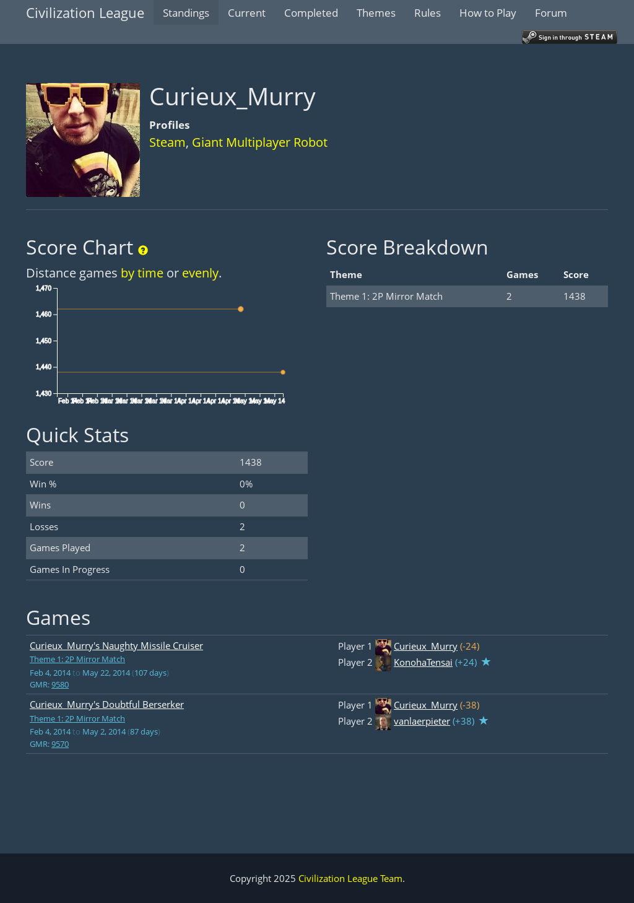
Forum (551, 13)
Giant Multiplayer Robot (260, 142)
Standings (186, 13)
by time (142, 272)
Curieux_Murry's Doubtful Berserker (107, 704)
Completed (311, 13)
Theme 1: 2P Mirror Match (77, 659)
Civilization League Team (350, 878)
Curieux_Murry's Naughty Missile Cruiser (116, 645)
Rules (427, 13)
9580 (60, 684)
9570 (60, 743)
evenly (200, 272)
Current (247, 13)
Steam (167, 142)
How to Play (487, 13)
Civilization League (85, 12)
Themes (376, 13)
